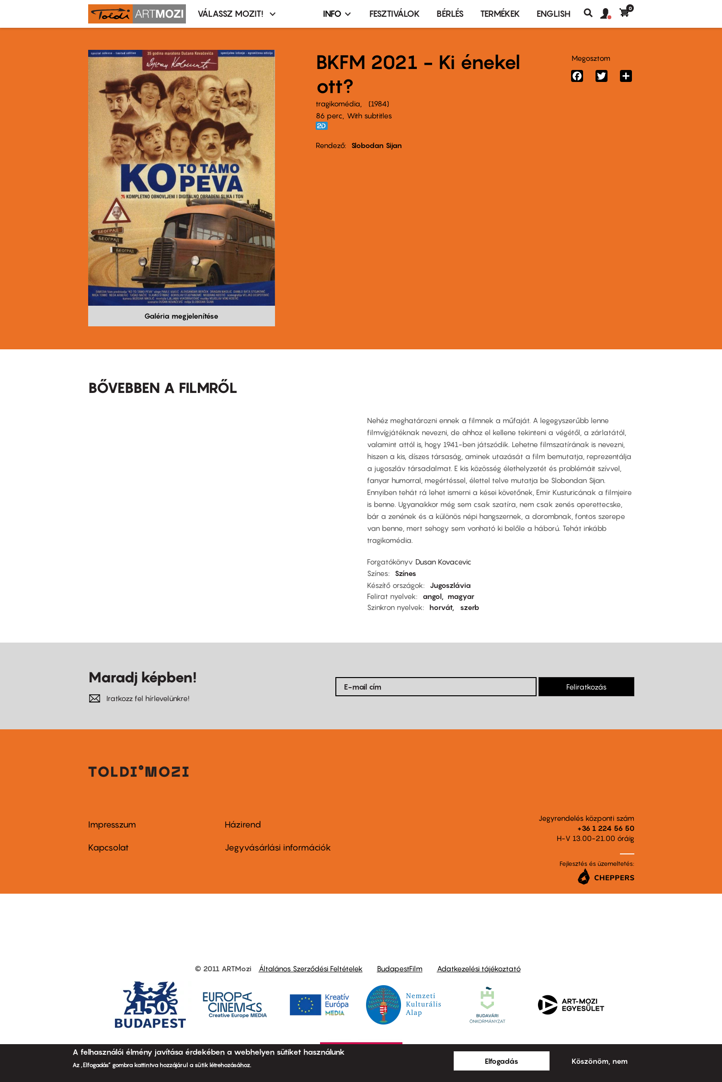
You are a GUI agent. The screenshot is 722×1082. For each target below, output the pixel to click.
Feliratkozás (586, 686)
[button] (609, 14)
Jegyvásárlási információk (278, 847)
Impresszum (112, 824)
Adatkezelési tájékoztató (479, 968)
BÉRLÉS (450, 14)
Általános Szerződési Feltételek (311, 968)
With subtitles (369, 115)
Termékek (500, 14)
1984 (379, 103)
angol (432, 596)
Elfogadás (501, 1061)
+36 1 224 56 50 (605, 828)
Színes (405, 573)
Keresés (592, 13)
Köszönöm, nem (600, 1061)
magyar (460, 596)
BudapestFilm (400, 968)
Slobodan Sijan (376, 145)
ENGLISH (554, 14)
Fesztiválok (394, 14)
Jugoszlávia (450, 585)
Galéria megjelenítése (181, 315)
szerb (470, 607)
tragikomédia (338, 103)
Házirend (243, 824)
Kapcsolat (108, 847)
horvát (440, 607)
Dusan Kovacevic (443, 561)
